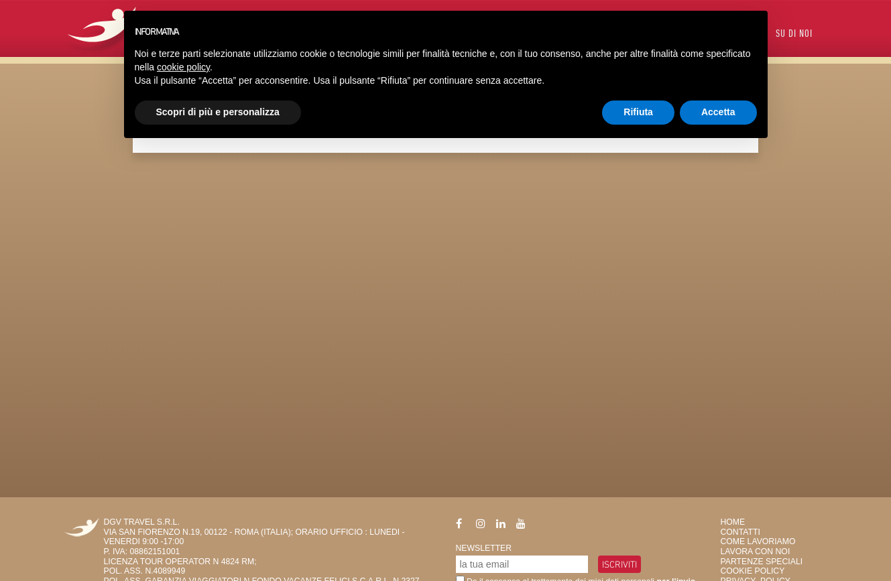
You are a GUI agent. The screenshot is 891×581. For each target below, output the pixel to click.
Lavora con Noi (755, 551)
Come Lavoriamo (758, 541)
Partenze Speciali (762, 561)
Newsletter (484, 548)
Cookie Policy (753, 571)
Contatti (740, 532)
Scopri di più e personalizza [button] (218, 112)
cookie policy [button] (183, 67)
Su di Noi (794, 34)
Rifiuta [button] (638, 112)
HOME (733, 522)
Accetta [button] (718, 112)
